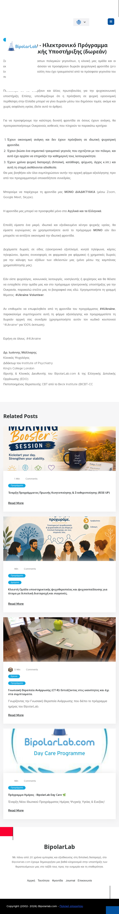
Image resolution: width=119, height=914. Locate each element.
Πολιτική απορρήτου (71, 906)
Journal (70, 880)
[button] (81, 22)
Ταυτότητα (43, 880)
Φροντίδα (57, 880)
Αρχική (31, 880)
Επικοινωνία (85, 880)
